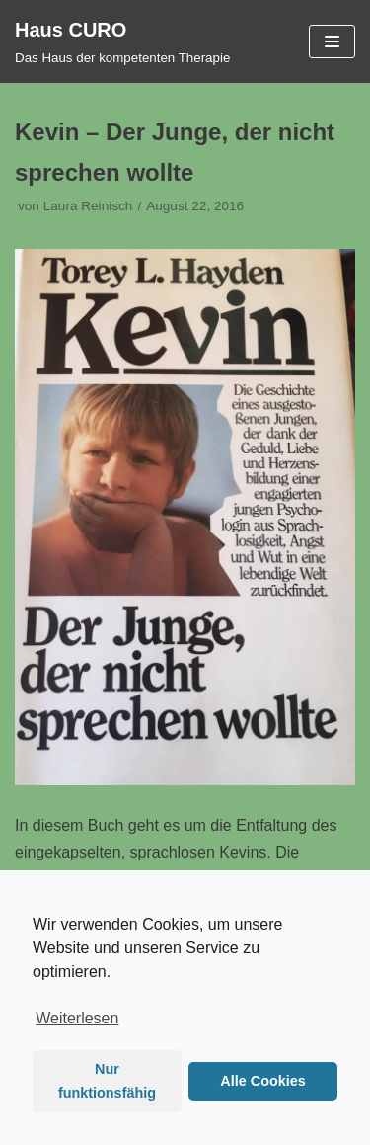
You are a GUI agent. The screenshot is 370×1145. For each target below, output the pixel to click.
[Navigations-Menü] (332, 41)
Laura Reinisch (88, 206)
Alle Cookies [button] (262, 1081)
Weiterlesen (77, 1018)
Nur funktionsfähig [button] (107, 1081)
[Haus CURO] (122, 41)
